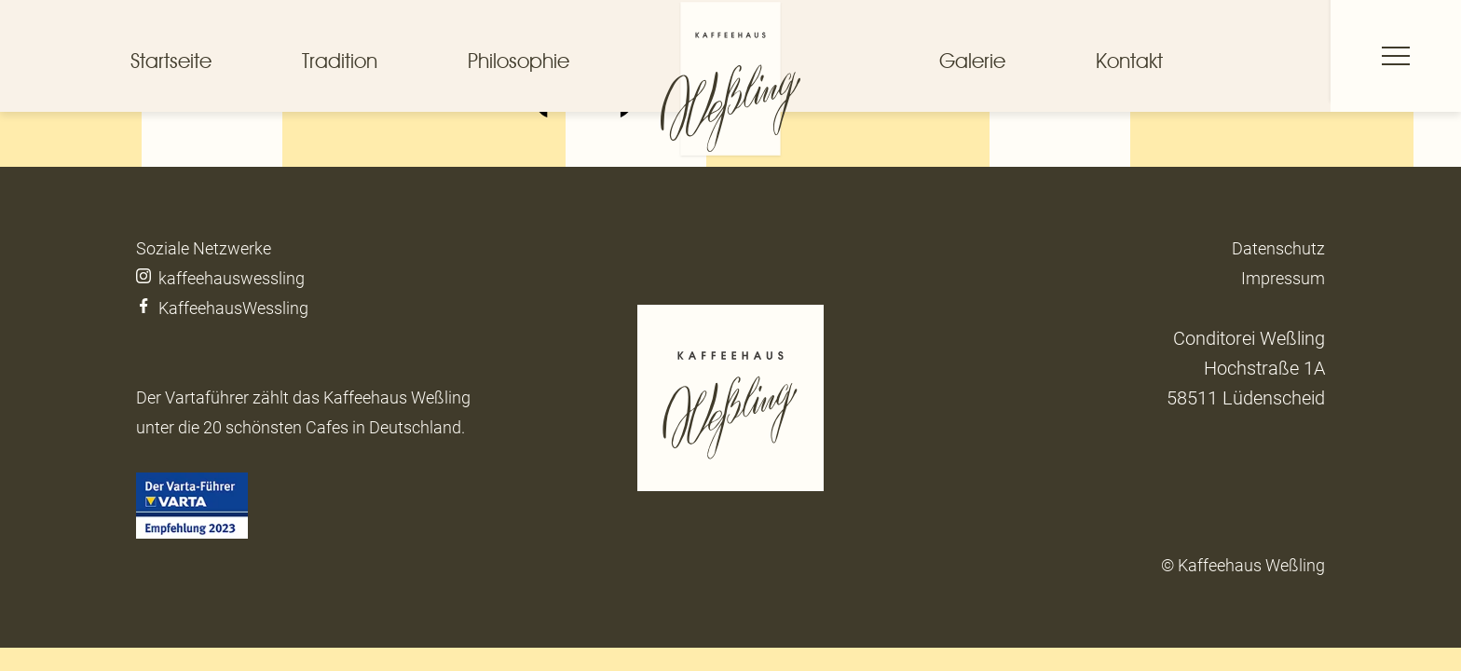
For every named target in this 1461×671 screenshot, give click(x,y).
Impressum (1283, 278)
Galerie (972, 60)
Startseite (171, 60)
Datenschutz (1278, 248)
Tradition (339, 60)
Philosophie (518, 60)
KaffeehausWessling (224, 308)
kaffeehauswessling (220, 278)
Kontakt (1129, 60)
